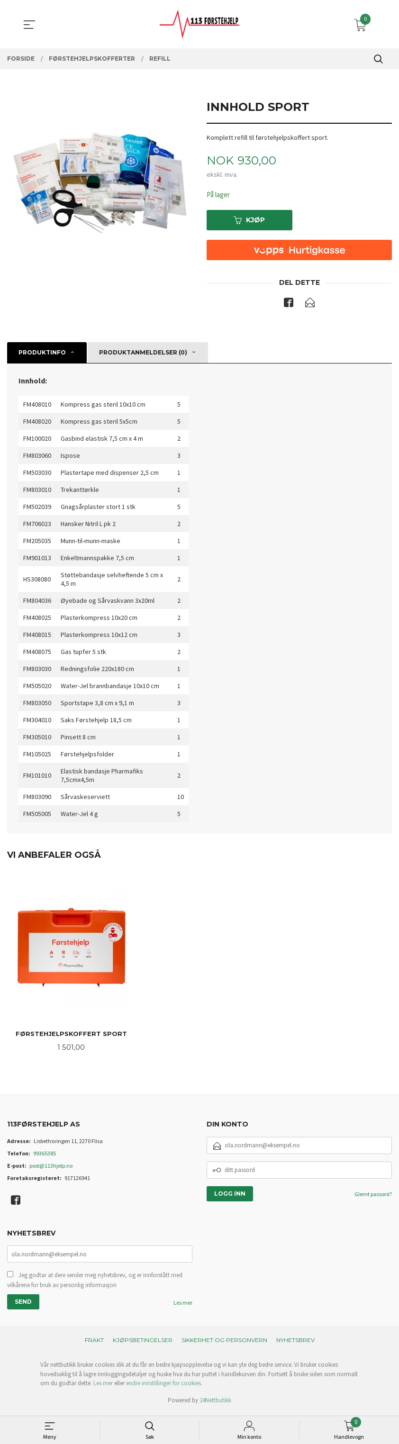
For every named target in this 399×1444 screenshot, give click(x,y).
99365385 (44, 1155)
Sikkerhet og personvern (224, 1343)
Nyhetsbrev (295, 1343)
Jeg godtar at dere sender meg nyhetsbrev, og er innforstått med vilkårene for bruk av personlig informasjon (94, 1283)
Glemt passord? (373, 1196)
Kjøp (249, 221)
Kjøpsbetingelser (142, 1343)
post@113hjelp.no (51, 1168)
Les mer (182, 1305)
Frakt (94, 1343)
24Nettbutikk (215, 1403)
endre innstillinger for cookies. (164, 1386)
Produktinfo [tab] (42, 353)
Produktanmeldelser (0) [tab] (143, 353)
